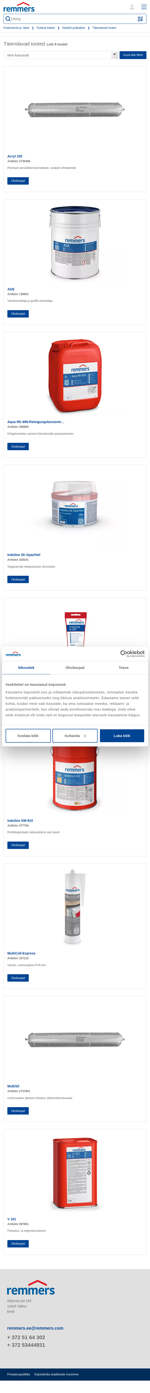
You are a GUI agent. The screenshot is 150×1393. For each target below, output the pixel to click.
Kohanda (75, 735)
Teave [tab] (124, 668)
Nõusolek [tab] (26, 668)
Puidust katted (46, 28)
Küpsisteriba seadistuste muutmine (56, 1374)
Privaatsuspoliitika (18, 1374)
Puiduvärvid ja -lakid (16, 28)
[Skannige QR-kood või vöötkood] (140, 19)
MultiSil (13, 1086)
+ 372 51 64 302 (26, 1337)
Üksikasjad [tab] (75, 668)
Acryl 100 (14, 156)
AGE (11, 289)
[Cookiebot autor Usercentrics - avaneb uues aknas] (124, 653)
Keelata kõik (28, 735)
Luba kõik (122, 735)
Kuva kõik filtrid (133, 55)
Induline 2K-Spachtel (23, 555)
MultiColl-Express (21, 953)
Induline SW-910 (20, 821)
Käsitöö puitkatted (73, 28)
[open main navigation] (144, 7)
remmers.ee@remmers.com (35, 1328)
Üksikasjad (18, 180)
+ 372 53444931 (26, 1345)
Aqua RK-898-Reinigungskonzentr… (35, 422)
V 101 (11, 1219)
